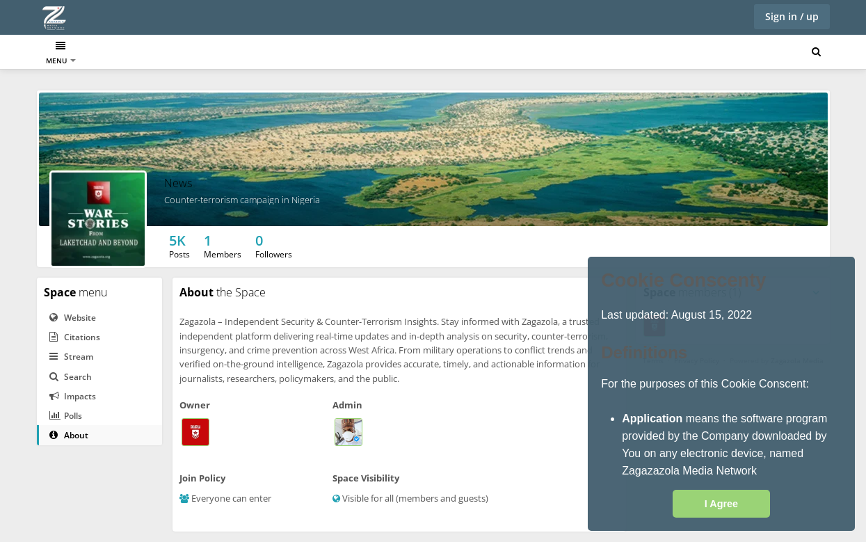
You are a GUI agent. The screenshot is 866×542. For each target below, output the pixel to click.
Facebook (266, 53)
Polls (65, 416)
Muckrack (164, 53)
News (118, 53)
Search (70, 377)
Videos (315, 53)
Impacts (72, 396)
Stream (71, 356)
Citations (74, 337)
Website (72, 318)
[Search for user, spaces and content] (816, 52)
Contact (362, 53)
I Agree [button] (721, 503)
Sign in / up (792, 16)
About (68, 435)
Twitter (215, 53)
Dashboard (68, 53)
